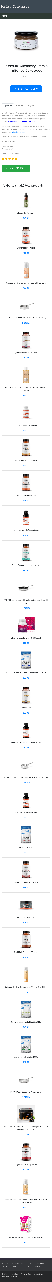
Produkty (5, 1264)
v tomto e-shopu (18, 132)
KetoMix (26, 76)
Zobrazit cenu (28, 88)
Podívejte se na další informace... (22, 121)
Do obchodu (17, 168)
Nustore (37, 1266)
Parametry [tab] (19, 106)
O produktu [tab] (8, 106)
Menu (5, 16)
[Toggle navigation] (47, 16)
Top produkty (14, 1274)
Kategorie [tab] (30, 106)
